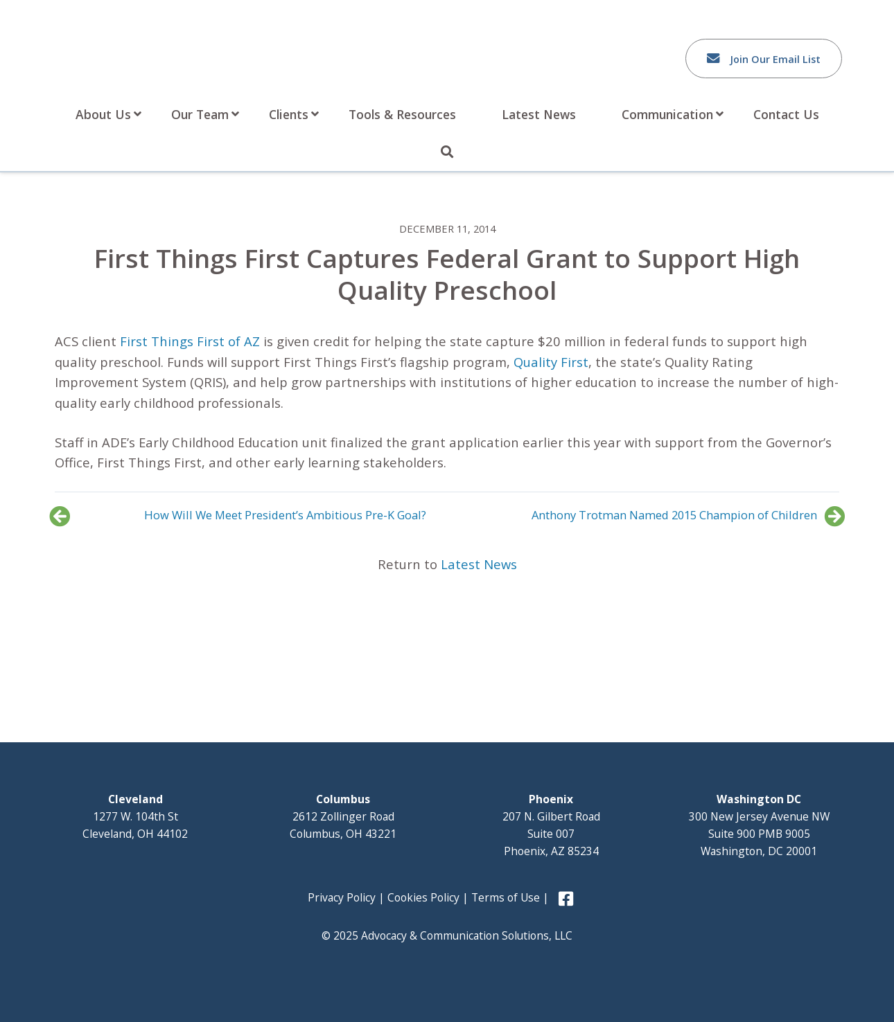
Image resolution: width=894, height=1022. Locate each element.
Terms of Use (505, 897)
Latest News (479, 564)
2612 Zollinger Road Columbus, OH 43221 (343, 816)
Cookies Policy (423, 897)
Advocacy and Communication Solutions (167, 53)
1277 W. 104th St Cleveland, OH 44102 (135, 816)
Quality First (551, 361)
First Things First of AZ (190, 341)
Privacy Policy (342, 897)
